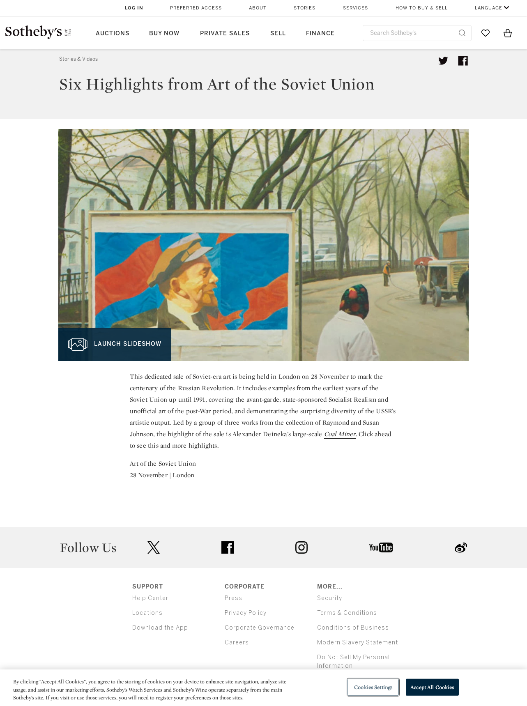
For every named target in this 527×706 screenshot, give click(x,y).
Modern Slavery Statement (357, 642)
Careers (237, 642)
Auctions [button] (112, 33)
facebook (227, 547)
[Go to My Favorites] (485, 33)
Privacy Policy (246, 612)
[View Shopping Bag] (508, 33)
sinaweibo (461, 548)
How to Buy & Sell (422, 8)
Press (233, 598)
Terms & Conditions (347, 612)
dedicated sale (164, 376)
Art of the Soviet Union (163, 463)
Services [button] (355, 8)
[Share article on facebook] (463, 61)
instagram (301, 547)
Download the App (160, 627)
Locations (147, 612)
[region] (263, 687)
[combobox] (417, 33)
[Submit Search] (462, 33)
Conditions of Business (353, 627)
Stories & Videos (78, 59)
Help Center (150, 598)
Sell (278, 33)
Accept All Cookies (432, 686)
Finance (320, 33)
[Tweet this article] (443, 61)
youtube (381, 547)
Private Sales (225, 33)
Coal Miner (340, 434)
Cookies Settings (373, 686)
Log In (134, 8)
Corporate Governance (260, 627)
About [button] (258, 8)
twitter (153, 547)
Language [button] (488, 8)
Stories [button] (304, 8)
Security (329, 598)
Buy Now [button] (164, 33)
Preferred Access (196, 8)
